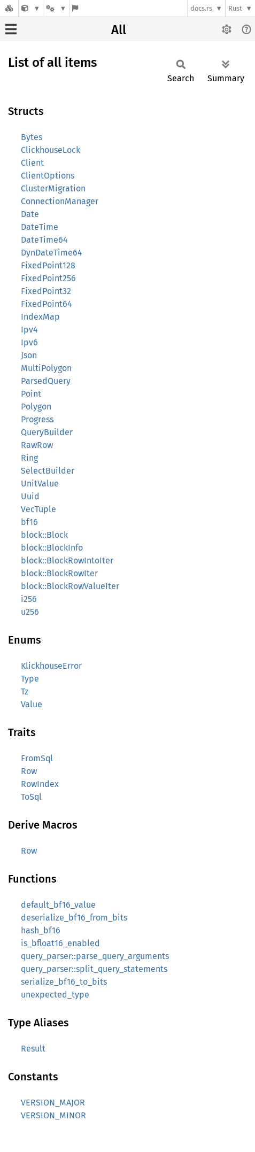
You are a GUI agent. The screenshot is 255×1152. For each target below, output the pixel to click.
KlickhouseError (51, 666)
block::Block (44, 535)
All (118, 29)
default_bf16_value (58, 905)
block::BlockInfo (52, 548)
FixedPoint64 (46, 304)
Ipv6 (29, 342)
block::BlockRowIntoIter (67, 560)
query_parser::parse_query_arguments (95, 956)
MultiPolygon (46, 368)
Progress (37, 419)
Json (29, 355)
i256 (29, 599)
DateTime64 (44, 240)
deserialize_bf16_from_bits (74, 918)
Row (29, 771)
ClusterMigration (53, 188)
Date (30, 214)
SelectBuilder (47, 471)
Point (31, 394)
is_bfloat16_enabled (60, 943)
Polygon (36, 406)
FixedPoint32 (46, 291)
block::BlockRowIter (59, 573)
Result (33, 1048)
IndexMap (40, 317)
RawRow (37, 445)
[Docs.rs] (9, 8)
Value (31, 704)
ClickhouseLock (50, 150)
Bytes (31, 137)
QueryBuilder (47, 432)
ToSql (31, 797)
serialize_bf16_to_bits (64, 982)
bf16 (29, 522)
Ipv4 (29, 329)
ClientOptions (47, 176)
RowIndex (40, 784)
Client (32, 163)
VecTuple (38, 509)
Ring (29, 458)
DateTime (39, 227)
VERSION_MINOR (53, 1115)
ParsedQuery (46, 381)
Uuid (30, 496)
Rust (235, 8)
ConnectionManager (59, 201)
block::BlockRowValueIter (70, 586)
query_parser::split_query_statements (94, 969)
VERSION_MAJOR (53, 1102)
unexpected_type (55, 994)
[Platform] (56, 8)
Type (30, 679)
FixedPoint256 (48, 278)
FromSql (37, 758)
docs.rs (201, 8)
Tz (24, 691)
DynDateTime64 (51, 253)
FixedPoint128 (48, 265)
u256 (30, 612)
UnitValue (40, 483)
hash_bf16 (40, 930)
